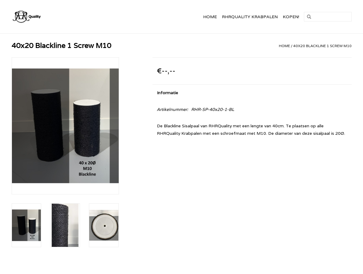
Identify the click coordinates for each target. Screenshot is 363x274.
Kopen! (291, 16)
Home (210, 16)
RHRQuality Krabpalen (250, 16)
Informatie (167, 92)
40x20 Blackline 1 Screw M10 (322, 46)
